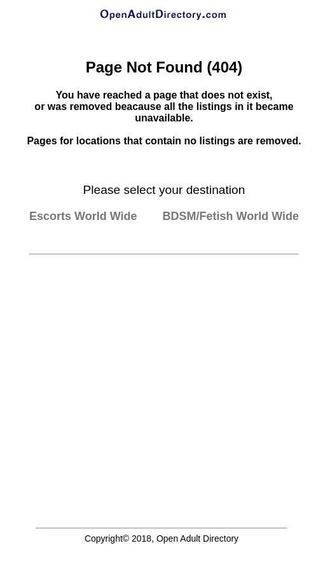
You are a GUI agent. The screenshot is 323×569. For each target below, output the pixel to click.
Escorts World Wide (83, 216)
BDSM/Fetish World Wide (231, 216)
